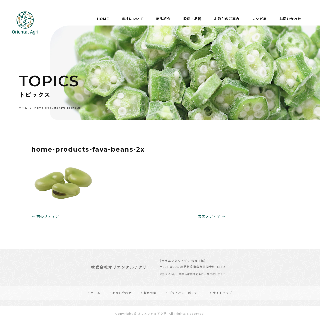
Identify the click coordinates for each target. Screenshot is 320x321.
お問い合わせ (290, 19)
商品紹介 (163, 19)
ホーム (95, 293)
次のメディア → (212, 216)
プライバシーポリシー (185, 293)
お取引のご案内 (226, 19)
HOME (103, 19)
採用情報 (150, 293)
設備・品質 (192, 19)
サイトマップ (222, 293)
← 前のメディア (45, 216)
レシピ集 (259, 19)
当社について (132, 19)
